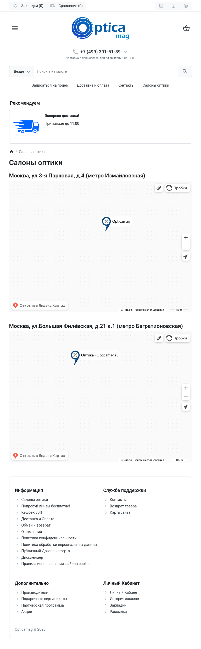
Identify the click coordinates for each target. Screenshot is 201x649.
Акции (26, 611)
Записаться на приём (50, 85)
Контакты (126, 85)
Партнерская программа (42, 605)
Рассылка (118, 611)
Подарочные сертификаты (44, 599)
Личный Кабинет (124, 592)
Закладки (118, 605)
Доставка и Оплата (37, 519)
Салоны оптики (156, 85)
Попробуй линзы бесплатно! (45, 506)
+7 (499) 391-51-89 (100, 51)
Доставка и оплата (93, 85)
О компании (31, 532)
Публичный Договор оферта (45, 551)
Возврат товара (123, 506)
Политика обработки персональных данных (59, 544)
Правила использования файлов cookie (55, 564)
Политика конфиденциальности (49, 538)
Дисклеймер (32, 557)
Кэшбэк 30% (31, 512)
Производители (34, 592)
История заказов (124, 599)
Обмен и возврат (36, 525)
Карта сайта (120, 512)
